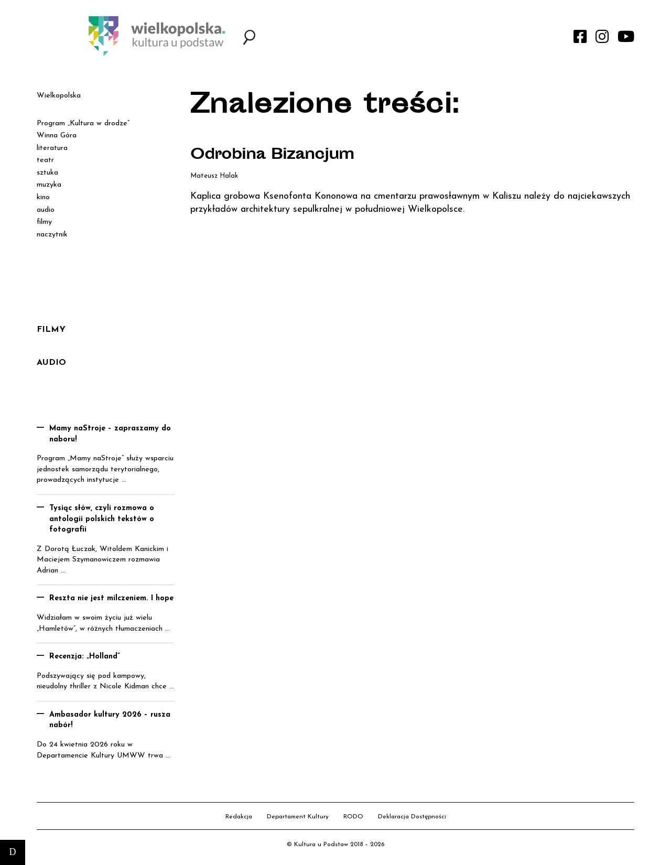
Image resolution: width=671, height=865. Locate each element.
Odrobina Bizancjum (272, 156)
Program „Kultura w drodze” (83, 123)
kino (43, 197)
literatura (52, 148)
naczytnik (52, 235)
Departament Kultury (298, 817)
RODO (353, 817)
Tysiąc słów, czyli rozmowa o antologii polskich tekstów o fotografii (101, 519)
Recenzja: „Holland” (84, 657)
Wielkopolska (59, 96)
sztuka (47, 173)
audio (46, 210)
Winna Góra (57, 135)
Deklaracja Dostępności (412, 817)
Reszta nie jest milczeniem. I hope (111, 598)
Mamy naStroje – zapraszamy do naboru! (110, 434)
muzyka (49, 185)
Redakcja (238, 817)
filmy (44, 222)
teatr (45, 160)
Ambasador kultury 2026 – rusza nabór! (109, 720)
